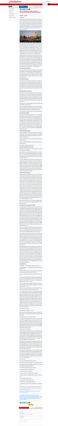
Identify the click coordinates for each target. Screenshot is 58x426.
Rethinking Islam (11, 8)
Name (20, 409)
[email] (28, 9)
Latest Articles (11, 10)
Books (28, 4)
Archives (19, 4)
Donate (31, 4)
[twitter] (23, 9)
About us (16, 4)
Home (10, 4)
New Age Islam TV (24, 4)
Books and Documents (12, 17)
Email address (22, 412)
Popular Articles (11, 15)
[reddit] (26, 9)
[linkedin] (24, 9)
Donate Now (31, 404)
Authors (13, 4)
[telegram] (25, 9)
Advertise (34, 4)
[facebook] (20, 9)
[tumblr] (29, 9)
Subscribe (38, 4)
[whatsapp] (21, 9)
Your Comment (22, 416)
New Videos (11, 12)
